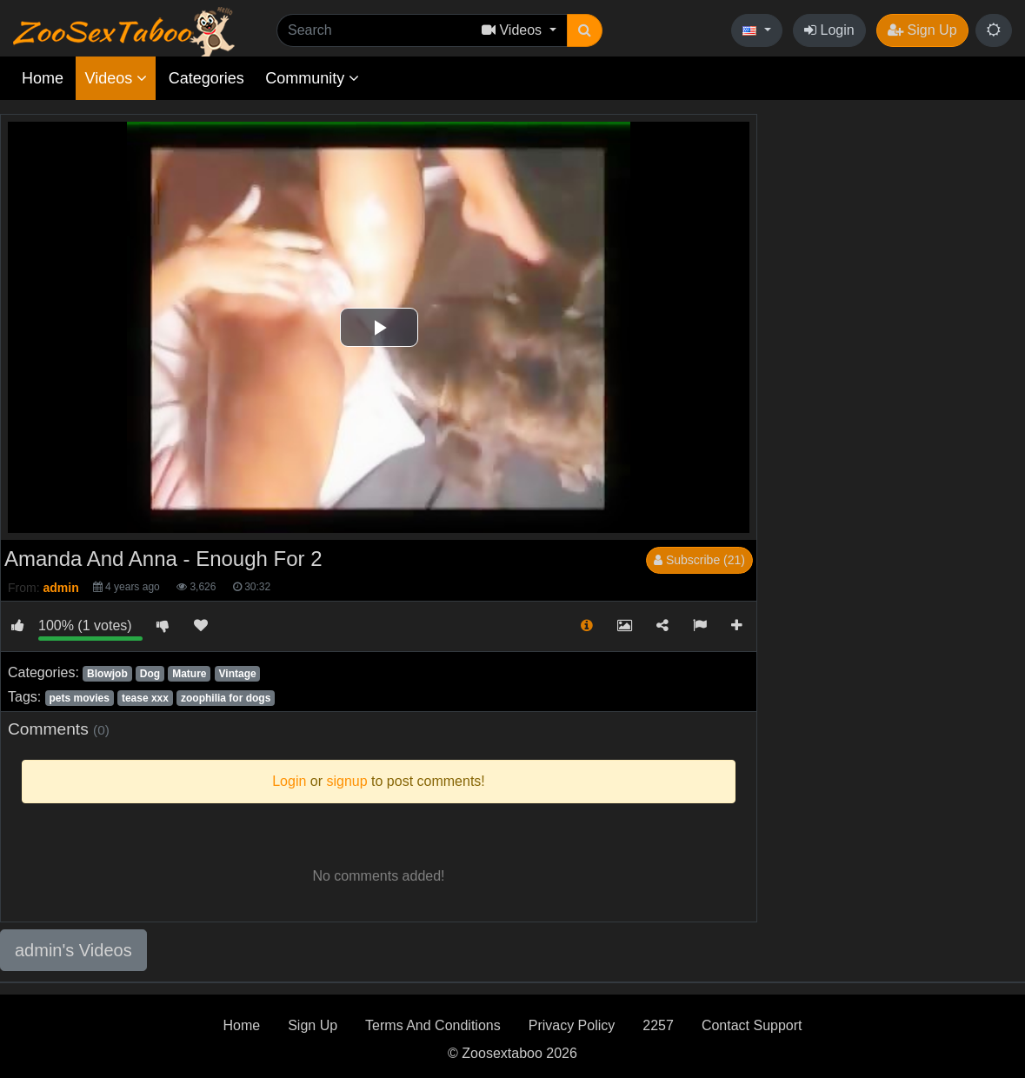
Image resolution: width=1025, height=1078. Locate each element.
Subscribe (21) (699, 560)
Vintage (237, 674)
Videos (115, 78)
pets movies (79, 698)
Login (829, 30)
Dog (150, 674)
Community (312, 78)
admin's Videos (73, 950)
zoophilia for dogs (225, 698)
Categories (206, 78)
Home (42, 78)
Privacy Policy (572, 1025)
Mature (189, 674)
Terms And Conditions (433, 1025)
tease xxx (145, 698)
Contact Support (752, 1025)
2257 (658, 1025)
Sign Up (922, 30)
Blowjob (107, 674)
